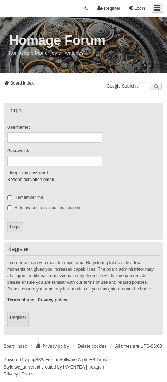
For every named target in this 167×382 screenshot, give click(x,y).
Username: (18, 127)
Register (18, 317)
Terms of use (20, 299)
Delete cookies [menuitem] (92, 346)
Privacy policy (52, 299)
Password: (18, 150)
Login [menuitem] (136, 8)
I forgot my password (27, 172)
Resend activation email (30, 179)
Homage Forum (57, 40)
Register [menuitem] (108, 8)
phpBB (34, 359)
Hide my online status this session (43, 207)
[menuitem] (52, 346)
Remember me (25, 197)
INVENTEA (74, 367)
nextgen (96, 367)
